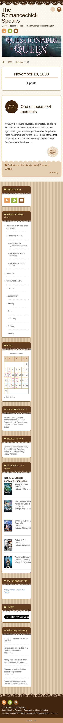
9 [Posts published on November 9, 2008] (5, 375)
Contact (16, 31)
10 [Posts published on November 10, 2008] (9, 375)
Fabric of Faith (21, 540)
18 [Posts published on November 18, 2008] (13, 380)
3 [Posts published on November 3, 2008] (9, 369)
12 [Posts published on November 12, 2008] (16, 375)
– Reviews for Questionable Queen (18, 244)
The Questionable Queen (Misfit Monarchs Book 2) (28, 502)
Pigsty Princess (21, 484)
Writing (8, 169)
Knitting (11, 304)
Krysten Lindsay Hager (13, 417)
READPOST (52, 151)
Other (10, 311)
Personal (43, 165)
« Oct (6, 397)
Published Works (15, 236)
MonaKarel (8, 669)
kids (36, 165)
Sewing (11, 334)
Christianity (26, 165)
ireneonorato (9, 648)
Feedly (10, 31)
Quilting (11, 326)
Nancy (6, 638)
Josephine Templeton (13, 447)
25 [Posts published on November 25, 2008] (13, 386)
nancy (55, 172)
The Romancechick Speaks (14, 707)
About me (10, 273)
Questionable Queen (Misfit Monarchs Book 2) (26, 558)
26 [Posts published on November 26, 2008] (16, 386)
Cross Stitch (13, 296)
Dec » (12, 397)
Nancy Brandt (9, 590)
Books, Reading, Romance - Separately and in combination (25, 710)
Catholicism (13, 165)
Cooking (13, 319)
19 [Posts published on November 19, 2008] (16, 380)
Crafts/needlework (14, 281)
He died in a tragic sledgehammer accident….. (16, 650)
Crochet (11, 288)
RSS (4, 31)
